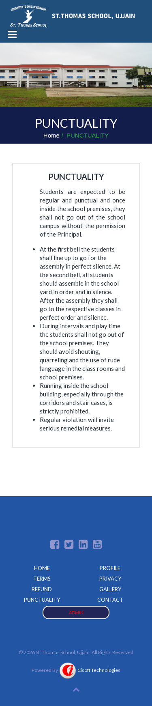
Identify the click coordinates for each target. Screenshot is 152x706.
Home (51, 135)
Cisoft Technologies (89, 670)
